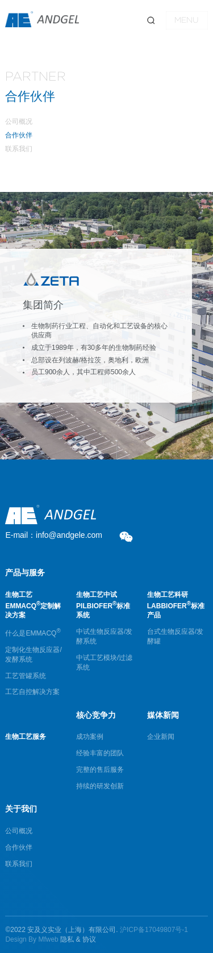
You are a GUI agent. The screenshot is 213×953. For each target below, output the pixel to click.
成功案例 (89, 737)
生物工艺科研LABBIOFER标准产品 (175, 605)
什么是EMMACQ (32, 633)
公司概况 (18, 122)
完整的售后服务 (100, 770)
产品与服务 (25, 572)
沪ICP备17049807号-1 (154, 930)
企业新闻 (160, 737)
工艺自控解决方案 (32, 692)
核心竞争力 (96, 715)
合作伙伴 (18, 135)
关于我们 (21, 808)
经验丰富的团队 (100, 753)
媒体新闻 (163, 715)
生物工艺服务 (25, 737)
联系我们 (18, 149)
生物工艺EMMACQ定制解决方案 (33, 605)
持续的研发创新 (100, 786)
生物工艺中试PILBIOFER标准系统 (103, 605)
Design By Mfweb (31, 939)
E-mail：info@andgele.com (53, 535)
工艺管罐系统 (25, 676)
